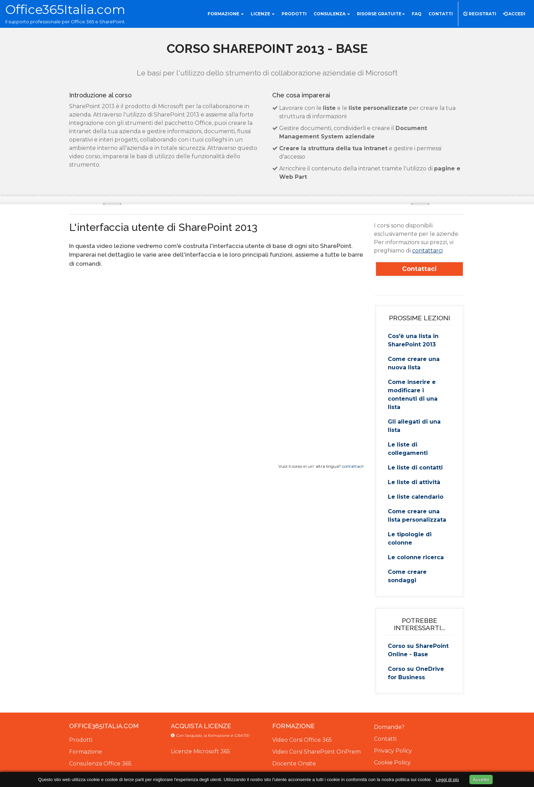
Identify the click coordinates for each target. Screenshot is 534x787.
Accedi (514, 13)
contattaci (352, 466)
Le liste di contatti (415, 467)
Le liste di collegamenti (408, 448)
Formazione (85, 751)
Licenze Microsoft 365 (200, 751)
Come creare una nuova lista (414, 363)
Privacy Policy (393, 750)
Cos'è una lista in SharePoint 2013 (413, 340)
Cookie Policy (392, 762)
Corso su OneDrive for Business (416, 673)
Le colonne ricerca (416, 557)
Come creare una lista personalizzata (417, 515)
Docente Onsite (294, 763)
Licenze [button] (263, 13)
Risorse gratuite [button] (381, 13)
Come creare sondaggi (407, 576)
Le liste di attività (414, 482)
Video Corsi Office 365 (302, 740)
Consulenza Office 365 (100, 763)
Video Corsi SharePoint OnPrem (316, 751)
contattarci (427, 250)
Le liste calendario (415, 496)
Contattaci (419, 269)
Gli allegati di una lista (414, 425)
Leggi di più (447, 779)
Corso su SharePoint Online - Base (418, 650)
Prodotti (80, 740)
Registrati (480, 13)
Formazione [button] (226, 13)
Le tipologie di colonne (410, 538)
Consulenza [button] (332, 13)
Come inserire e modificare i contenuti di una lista (412, 394)
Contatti (385, 739)
